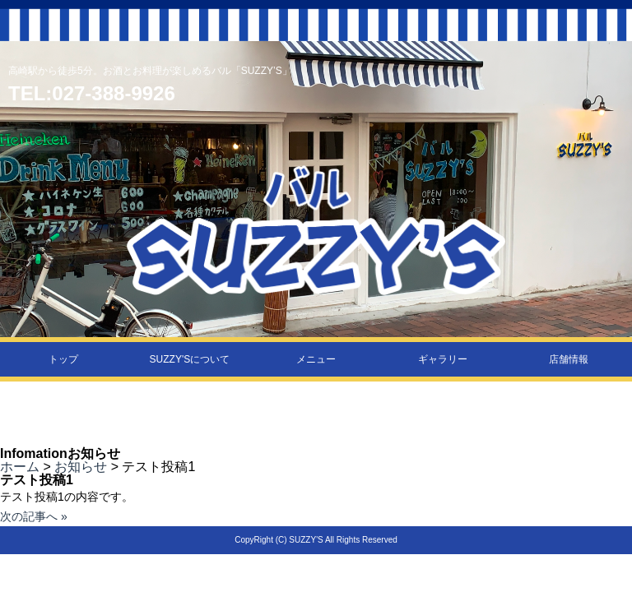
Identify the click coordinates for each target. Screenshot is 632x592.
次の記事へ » (33, 516)
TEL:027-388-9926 (91, 93)
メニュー (316, 359)
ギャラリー (442, 359)
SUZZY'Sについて (190, 359)
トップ (63, 359)
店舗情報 (568, 359)
